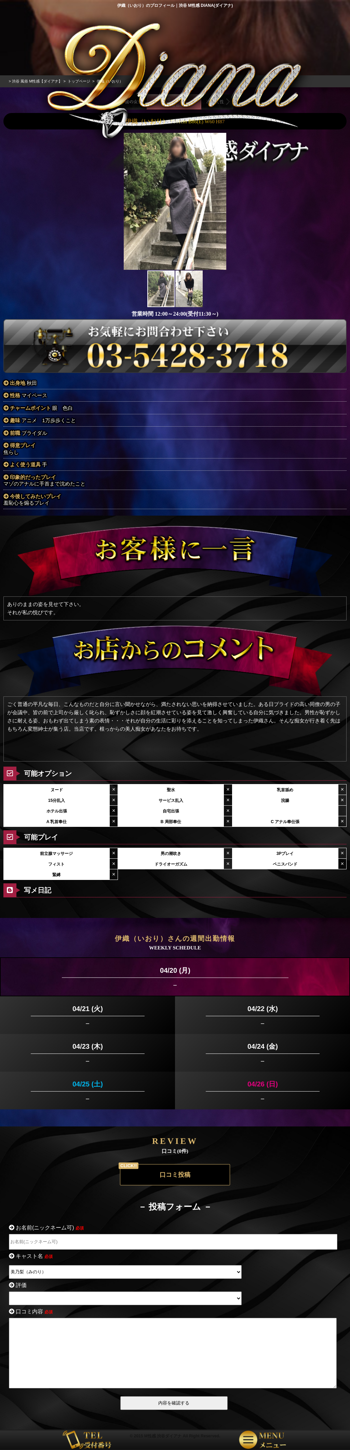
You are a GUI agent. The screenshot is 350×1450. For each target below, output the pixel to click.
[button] (220, 185)
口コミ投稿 (175, 1159)
